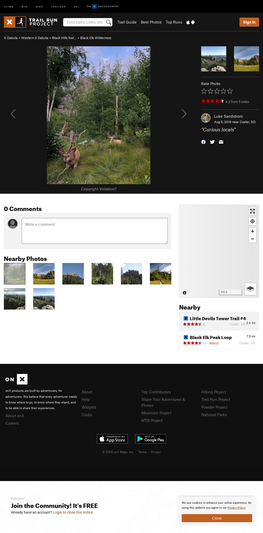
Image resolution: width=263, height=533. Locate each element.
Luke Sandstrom (228, 116)
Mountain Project (156, 412)
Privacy (156, 452)
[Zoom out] (252, 239)
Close (217, 518)
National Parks (214, 414)
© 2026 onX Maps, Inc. (118, 452)
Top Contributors (156, 391)
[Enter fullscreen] (252, 211)
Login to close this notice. (73, 512)
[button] (203, 142)
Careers (12, 423)
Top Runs (174, 22)
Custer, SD (247, 122)
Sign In (249, 22)
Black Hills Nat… (64, 38)
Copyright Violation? (98, 188)
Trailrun (58, 6)
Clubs (87, 414)
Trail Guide (127, 22)
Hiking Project (213, 391)
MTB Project (152, 420)
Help (86, 399)
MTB (24, 6)
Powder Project (214, 407)
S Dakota (11, 38)
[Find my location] (252, 221)
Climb (9, 6)
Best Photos (151, 22)
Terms (142, 452)
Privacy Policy (236, 507)
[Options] (250, 289)
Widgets (89, 407)
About (87, 391)
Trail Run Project (215, 399)
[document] (217, 511)
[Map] (219, 251)
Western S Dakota (34, 38)
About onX (14, 415)
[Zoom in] (252, 231)
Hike (39, 6)
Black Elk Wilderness (95, 38)
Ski (76, 6)
